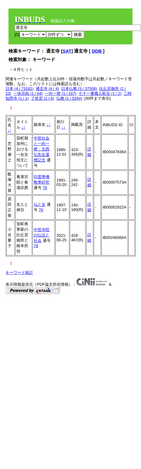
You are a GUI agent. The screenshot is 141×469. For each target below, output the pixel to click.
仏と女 (39, 204)
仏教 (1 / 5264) (69, 98)
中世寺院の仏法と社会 (41, 235)
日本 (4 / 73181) (19, 88)
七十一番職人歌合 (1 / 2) (100, 93)
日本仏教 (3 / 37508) (79, 88)
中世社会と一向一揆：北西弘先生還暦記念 (41, 149)
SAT (66, 50)
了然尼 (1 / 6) (42, 98)
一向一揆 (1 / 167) (60, 93)
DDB (97, 50)
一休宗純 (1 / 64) (28, 93)
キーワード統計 (19, 272)
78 (45, 187)
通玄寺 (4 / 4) (47, 88)
